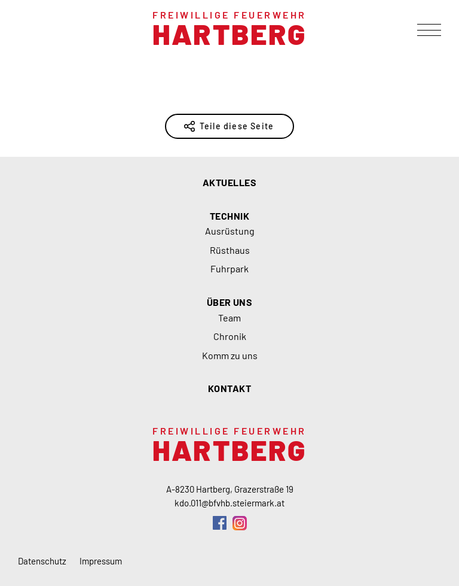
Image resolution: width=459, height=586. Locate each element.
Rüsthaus (230, 250)
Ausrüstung (230, 230)
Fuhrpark (229, 268)
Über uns (230, 302)
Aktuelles (229, 182)
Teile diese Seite (237, 126)
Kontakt (229, 388)
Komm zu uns (230, 355)
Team (229, 317)
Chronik (229, 336)
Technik (229, 215)
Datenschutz (42, 560)
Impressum (100, 560)
